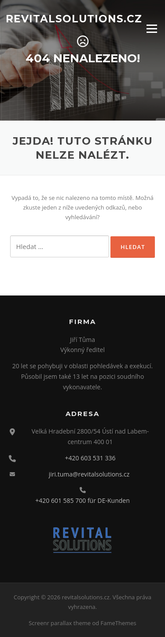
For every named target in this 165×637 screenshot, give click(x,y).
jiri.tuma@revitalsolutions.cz (89, 474)
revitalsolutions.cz (74, 18)
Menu (151, 28)
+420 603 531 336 (90, 458)
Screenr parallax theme (60, 623)
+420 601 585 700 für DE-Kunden (82, 500)
